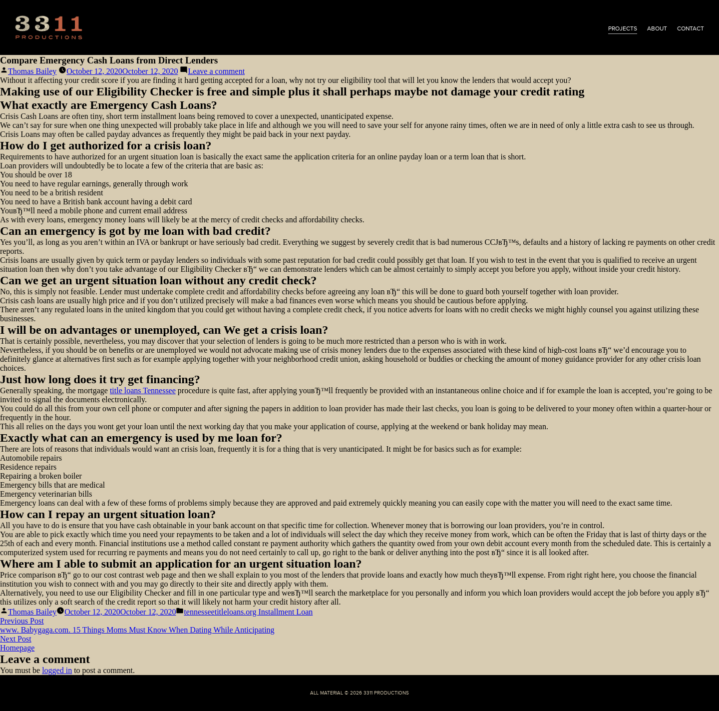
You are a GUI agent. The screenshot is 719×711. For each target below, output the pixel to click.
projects (622, 28)
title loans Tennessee (143, 390)
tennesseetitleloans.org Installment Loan (248, 612)
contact (690, 28)
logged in (57, 670)
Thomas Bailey (32, 71)
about (657, 28)
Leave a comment (216, 71)
